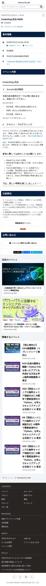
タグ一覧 (4, 507)
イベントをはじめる (31, 542)
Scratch (20, 27)
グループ (4, 503)
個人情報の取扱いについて (11, 562)
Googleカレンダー (14, 45)
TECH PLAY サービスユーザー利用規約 (16, 558)
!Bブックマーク (36, 252)
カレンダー (28, 491)
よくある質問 (6, 542)
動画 (3, 499)
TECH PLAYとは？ (8, 538)
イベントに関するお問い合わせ (23, 243)
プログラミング (10, 27)
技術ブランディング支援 (10, 519)
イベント (11, 478)
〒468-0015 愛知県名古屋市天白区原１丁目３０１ (24, 63)
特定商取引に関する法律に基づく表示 (16, 566)
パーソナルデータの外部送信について (16, 570)
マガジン (4, 495)
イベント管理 (6, 546)
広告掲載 (4, 523)
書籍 (25, 499)
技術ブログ (28, 495)
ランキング (28, 503)
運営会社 (4, 527)
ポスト (17, 252)
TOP (3, 478)
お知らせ (27, 538)
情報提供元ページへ (23, 223)
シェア (26, 252)
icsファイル (28, 45)
